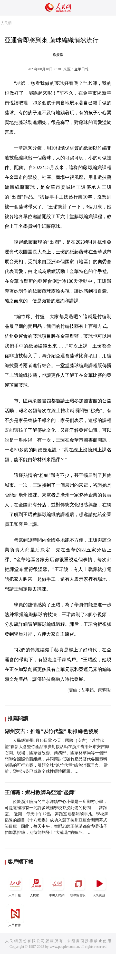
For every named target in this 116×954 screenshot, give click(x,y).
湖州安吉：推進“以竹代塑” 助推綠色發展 (51, 731)
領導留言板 (78, 886)
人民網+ (36, 886)
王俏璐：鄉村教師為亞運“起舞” (40, 792)
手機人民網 (57, 886)
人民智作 (15, 916)
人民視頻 (99, 886)
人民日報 (15, 886)
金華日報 (81, 69)
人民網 (6, 23)
